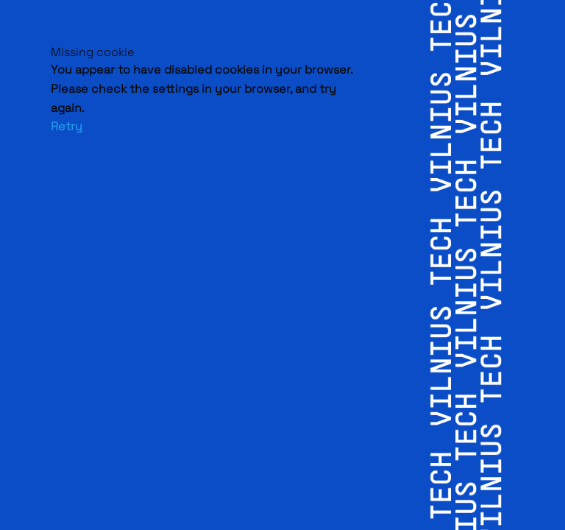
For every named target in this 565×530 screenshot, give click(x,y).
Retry (66, 126)
